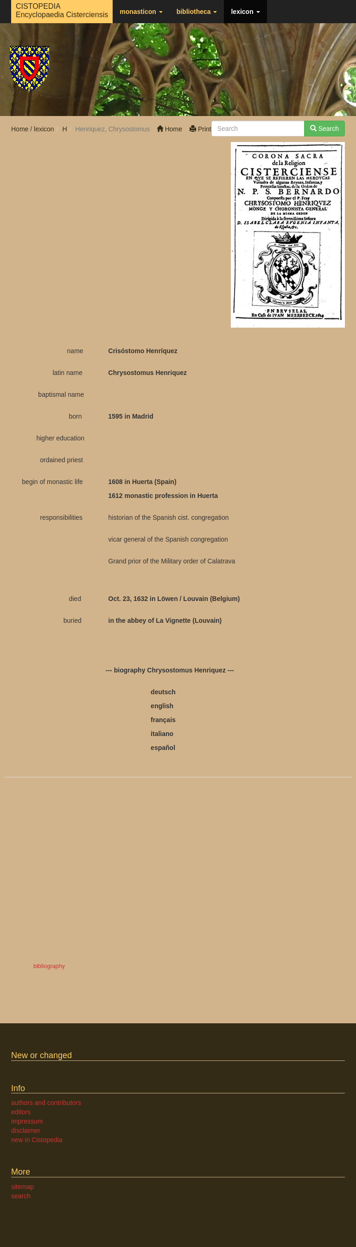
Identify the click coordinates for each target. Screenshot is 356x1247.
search (21, 1196)
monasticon (141, 11)
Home (169, 129)
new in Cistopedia (37, 1140)
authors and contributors (46, 1102)
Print (200, 129)
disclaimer (25, 1130)
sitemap (22, 1186)
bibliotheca (197, 11)
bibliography (49, 966)
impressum (27, 1121)
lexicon (245, 11)
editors (21, 1112)
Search (324, 128)
